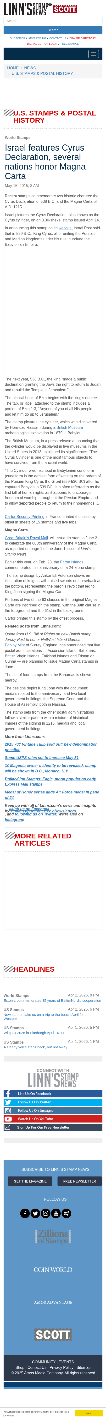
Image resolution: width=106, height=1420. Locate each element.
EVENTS (66, 1362)
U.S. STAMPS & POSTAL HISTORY (42, 74)
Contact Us (37, 1367)
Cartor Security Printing (24, 517)
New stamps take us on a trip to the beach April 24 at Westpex (46, 1017)
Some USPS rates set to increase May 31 (42, 758)
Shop (20, 1367)
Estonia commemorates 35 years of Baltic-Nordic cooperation (52, 1000)
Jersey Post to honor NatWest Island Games (42, 640)
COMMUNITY (44, 1362)
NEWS (30, 68)
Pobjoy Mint (15, 645)
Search (53, 30)
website (65, 228)
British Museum (69, 427)
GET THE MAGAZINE (30, 1181)
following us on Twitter (35, 814)
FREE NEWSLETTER (79, 1181)
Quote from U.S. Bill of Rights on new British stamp (48, 634)
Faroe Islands (71, 562)
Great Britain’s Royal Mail (26, 538)
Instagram (14, 820)
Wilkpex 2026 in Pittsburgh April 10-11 (34, 1033)
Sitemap (84, 1367)
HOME (13, 68)
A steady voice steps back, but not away (35, 1047)
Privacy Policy (61, 1367)
